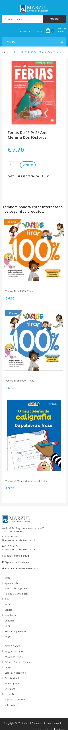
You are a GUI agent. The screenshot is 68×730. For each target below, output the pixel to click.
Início (5, 52)
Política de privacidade (17, 593)
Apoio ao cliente (13, 583)
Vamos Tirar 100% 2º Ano (19, 291)
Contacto (9, 620)
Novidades (10, 615)
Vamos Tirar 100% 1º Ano (19, 380)
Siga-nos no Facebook (15, 562)
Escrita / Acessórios (15, 672)
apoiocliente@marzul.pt (16, 555)
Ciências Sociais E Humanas (19, 662)
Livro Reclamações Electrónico (20, 568)
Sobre (8, 599)
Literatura (10, 688)
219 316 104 (18, 538)
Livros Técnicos (13, 694)
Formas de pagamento (17, 588)
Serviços (9, 609)
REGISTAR (25, 31)
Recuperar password (16, 631)
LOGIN (38, 31)
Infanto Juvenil (12, 683)
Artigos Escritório (14, 656)
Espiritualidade (12, 678)
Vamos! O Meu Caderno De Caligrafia (26, 480)
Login (8, 625)
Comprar (28, 164)
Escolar (8, 667)
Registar (9, 636)
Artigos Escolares (14, 651)
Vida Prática (11, 704)
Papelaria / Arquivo (15, 699)
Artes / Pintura (12, 645)
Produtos (9, 604)
